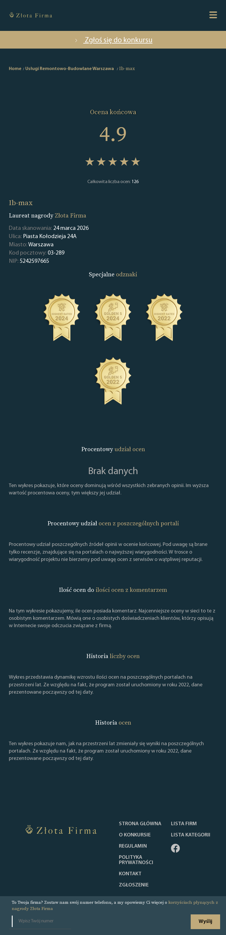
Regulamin (133, 846)
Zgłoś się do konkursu (113, 40)
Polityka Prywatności (136, 860)
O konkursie (135, 835)
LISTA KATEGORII (190, 835)
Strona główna (140, 824)
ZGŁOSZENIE (134, 885)
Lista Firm (184, 824)
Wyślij (205, 921)
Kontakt (130, 874)
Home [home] (15, 69)
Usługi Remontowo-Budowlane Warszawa (69, 69)
